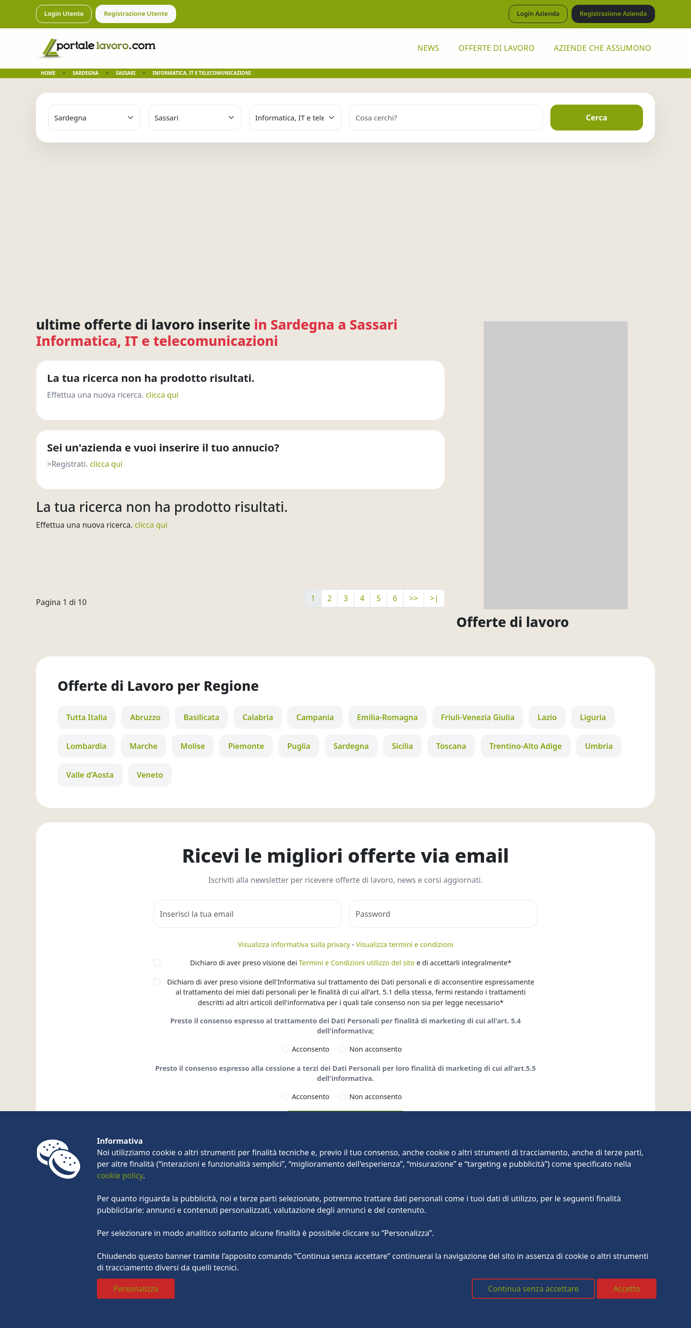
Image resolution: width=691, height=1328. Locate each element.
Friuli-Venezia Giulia (478, 717)
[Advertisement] (345, 214)
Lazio (547, 717)
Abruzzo (145, 717)
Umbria (599, 746)
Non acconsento (375, 1049)
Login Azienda (538, 13)
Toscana (451, 746)
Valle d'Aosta (90, 775)
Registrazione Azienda (613, 13)
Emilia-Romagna (387, 717)
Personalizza (135, 1288)
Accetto (626, 1288)
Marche (143, 746)
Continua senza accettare (533, 1288)
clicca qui (162, 395)
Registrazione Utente (136, 13)
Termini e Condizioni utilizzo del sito (357, 962)
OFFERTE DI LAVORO (497, 48)
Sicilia (402, 746)
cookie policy (120, 1175)
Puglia (298, 746)
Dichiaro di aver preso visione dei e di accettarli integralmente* (351, 962)
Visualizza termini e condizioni (404, 944)
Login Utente (63, 13)
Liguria (593, 717)
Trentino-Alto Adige (525, 746)
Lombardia (86, 746)
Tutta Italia (86, 717)
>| (434, 598)
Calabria (257, 717)
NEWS (428, 48)
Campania (315, 717)
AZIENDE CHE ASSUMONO (602, 48)
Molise (192, 746)
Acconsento (310, 1049)
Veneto (150, 775)
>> (413, 598)
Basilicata (202, 717)
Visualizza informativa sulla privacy (294, 944)
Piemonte (246, 746)
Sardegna (351, 746)
